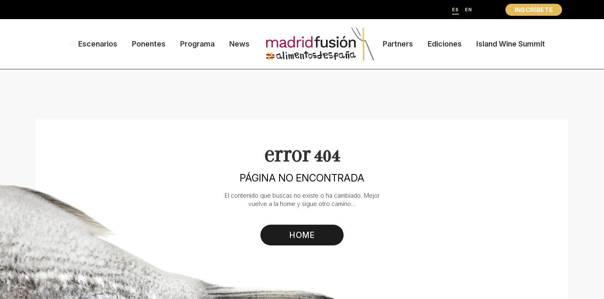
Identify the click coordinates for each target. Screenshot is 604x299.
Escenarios (97, 43)
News (239, 43)
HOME (302, 235)
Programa (197, 43)
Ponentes (149, 43)
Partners (398, 43)
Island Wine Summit (510, 43)
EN (468, 9)
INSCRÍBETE (534, 10)
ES (455, 9)
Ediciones (445, 43)
